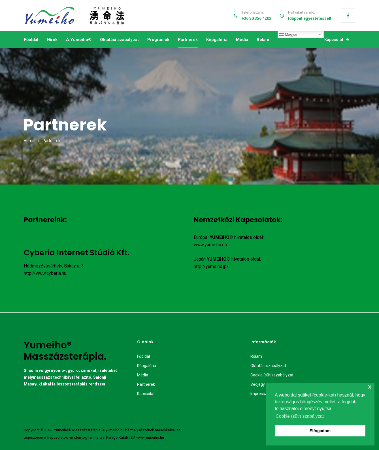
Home (29, 140)
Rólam (263, 39)
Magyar (288, 34)
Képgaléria (216, 39)
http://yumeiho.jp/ (211, 266)
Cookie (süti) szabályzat (271, 375)
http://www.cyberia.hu (45, 273)
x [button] (370, 386)
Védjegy (257, 384)
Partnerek (188, 39)
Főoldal (31, 39)
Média (242, 39)
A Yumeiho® (78, 39)
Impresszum (261, 393)
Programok (158, 39)
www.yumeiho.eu (210, 244)
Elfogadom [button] (320, 430)
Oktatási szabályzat (119, 39)
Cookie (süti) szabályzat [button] (300, 416)
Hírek (52, 39)
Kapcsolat (336, 39)
